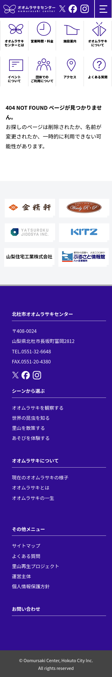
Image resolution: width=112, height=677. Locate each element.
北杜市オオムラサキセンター (42, 313)
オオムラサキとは (30, 487)
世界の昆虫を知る (31, 417)
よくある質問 (26, 556)
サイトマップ (26, 545)
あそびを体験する (31, 437)
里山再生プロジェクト (35, 566)
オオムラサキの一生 (33, 497)
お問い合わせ (26, 608)
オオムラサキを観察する (38, 407)
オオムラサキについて (35, 460)
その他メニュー (28, 529)
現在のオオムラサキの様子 (40, 477)
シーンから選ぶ (28, 390)
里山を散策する (28, 427)
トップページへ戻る (30, 155)
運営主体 (21, 576)
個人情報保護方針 (31, 586)
